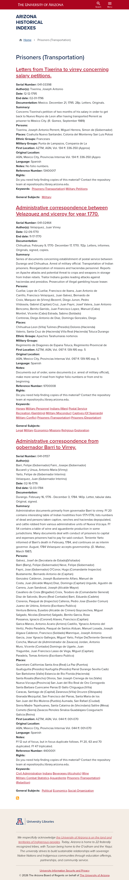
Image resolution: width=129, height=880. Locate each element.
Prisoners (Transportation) (48, 189)
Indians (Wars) (59, 409)
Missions (55, 430)
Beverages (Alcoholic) (67, 773)
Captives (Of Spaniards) (87, 413)
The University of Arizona (94, 875)
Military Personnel (37, 409)
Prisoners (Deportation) (86, 418)
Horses (20, 409)
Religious (67, 430)
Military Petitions (77, 189)
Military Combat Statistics (32, 778)
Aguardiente (58, 778)
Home (27, 40)
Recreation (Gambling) (30, 413)
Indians (47, 773)
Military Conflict (26, 418)
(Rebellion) (23, 782)
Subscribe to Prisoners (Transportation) (17, 798)
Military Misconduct (59, 413)
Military (46, 197)
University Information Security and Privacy (64, 870)
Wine (85, 773)
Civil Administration (29, 773)
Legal (19, 430)
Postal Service (78, 409)
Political (47, 791)
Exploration (81, 430)
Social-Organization (81, 791)
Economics (41, 430)
